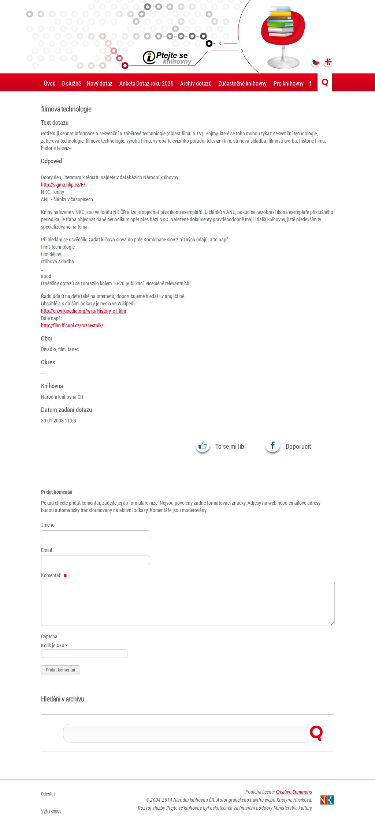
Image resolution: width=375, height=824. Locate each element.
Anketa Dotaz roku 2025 (146, 83)
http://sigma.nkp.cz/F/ (63, 184)
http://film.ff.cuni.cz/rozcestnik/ (72, 325)
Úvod (50, 83)
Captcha (49, 636)
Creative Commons (294, 795)
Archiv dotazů (196, 83)
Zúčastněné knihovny (242, 83)
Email (46, 549)
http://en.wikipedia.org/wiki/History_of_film (83, 310)
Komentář (54, 575)
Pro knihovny (289, 83)
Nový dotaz (99, 83)
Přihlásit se (54, 812)
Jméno (48, 524)
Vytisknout (53, 803)
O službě (71, 83)
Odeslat (49, 794)
